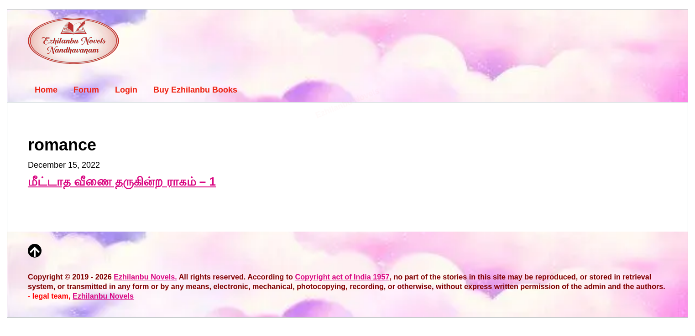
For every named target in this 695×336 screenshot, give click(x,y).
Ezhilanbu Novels (103, 296)
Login (126, 89)
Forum (86, 89)
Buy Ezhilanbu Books (195, 89)
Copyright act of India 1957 (342, 277)
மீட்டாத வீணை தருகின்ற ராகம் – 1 (122, 181)
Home (46, 89)
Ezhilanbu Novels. (145, 277)
